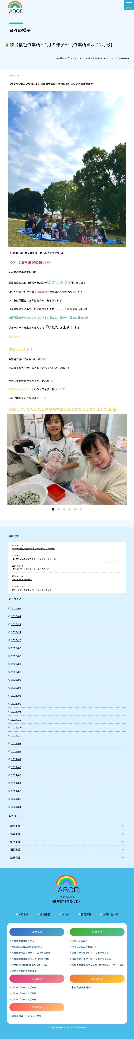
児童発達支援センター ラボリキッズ (90, 953)
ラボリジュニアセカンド (84, 947)
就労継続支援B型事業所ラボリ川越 (30, 965)
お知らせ (23, 914)
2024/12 (16, 719)
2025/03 (16, 695)
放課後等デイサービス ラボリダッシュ (91, 959)
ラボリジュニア (80, 941)
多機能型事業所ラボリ (23, 941)
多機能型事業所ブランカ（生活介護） (31, 959)
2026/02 (16, 608)
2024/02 (16, 799)
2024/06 (16, 767)
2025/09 (16, 648)
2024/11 (16, 727)
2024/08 (16, 751)
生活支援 (15, 841)
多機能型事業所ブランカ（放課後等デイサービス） (98, 965)
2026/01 (16, 616)
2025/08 (16, 656)
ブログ (65, 914)
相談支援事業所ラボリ (83, 987)
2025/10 (16, 640)
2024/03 (16, 791)
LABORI (62, 1028)
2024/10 (16, 735)
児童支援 (15, 833)
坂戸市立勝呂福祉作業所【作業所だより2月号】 (33, 548)
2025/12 (16, 624)
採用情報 (86, 914)
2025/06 (16, 672)
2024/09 (16, 743)
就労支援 (15, 826)
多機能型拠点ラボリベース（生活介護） (32, 953)
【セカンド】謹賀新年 (22, 579)
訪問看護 (15, 857)
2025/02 (16, 703)
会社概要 (45, 914)
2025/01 (16, 711)
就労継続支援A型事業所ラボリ (27, 947)
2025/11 (16, 632)
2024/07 (16, 759)
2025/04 (16, 687)
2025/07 (16, 664)
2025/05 (16, 679)
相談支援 (15, 849)
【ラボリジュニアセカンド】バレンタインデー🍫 (34, 558)
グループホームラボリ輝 (24, 999)
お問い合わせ (110, 914)
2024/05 (16, 775)
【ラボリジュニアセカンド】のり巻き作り (31, 569)
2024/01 (16, 807)
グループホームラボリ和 (24, 993)
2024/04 (16, 783)
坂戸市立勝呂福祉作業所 (24, 971)
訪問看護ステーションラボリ (26, 1016)
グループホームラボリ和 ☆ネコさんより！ (31, 589)
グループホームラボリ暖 (24, 987)
